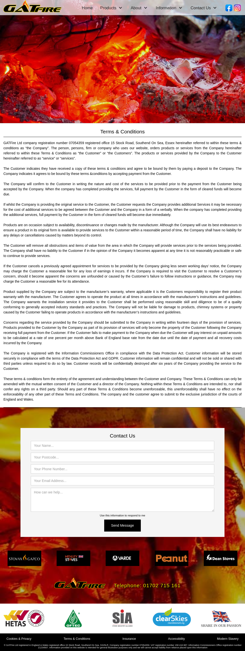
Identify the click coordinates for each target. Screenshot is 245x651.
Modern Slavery (227, 638)
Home (87, 8)
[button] (111, 8)
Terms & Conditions (77, 638)
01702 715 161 (162, 585)
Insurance (129, 638)
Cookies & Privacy (18, 638)
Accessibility (176, 638)
